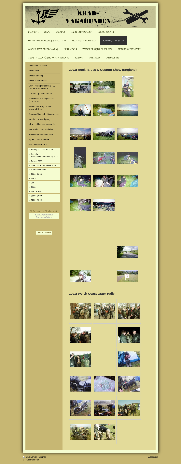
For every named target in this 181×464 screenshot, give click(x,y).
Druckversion (30, 457)
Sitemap (42, 457)
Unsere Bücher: (44, 233)
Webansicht (153, 457)
